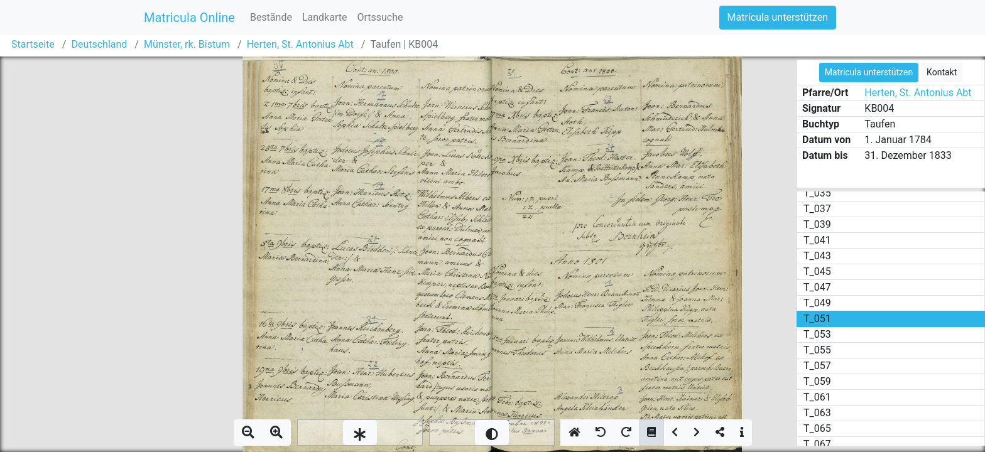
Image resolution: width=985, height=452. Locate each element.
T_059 (817, 381)
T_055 (817, 350)
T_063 (817, 413)
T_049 (817, 303)
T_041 (817, 240)
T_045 (817, 271)
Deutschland (99, 44)
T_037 (817, 209)
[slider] (360, 432)
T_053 (817, 334)
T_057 (817, 366)
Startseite (33, 44)
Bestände (271, 17)
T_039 (817, 224)
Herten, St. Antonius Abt (300, 44)
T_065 (817, 428)
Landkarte (324, 17)
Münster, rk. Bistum (187, 44)
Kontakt (942, 72)
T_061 (817, 397)
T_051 (817, 319)
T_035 (817, 193)
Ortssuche (380, 17)
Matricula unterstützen (777, 17)
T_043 (817, 256)
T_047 (817, 287)
